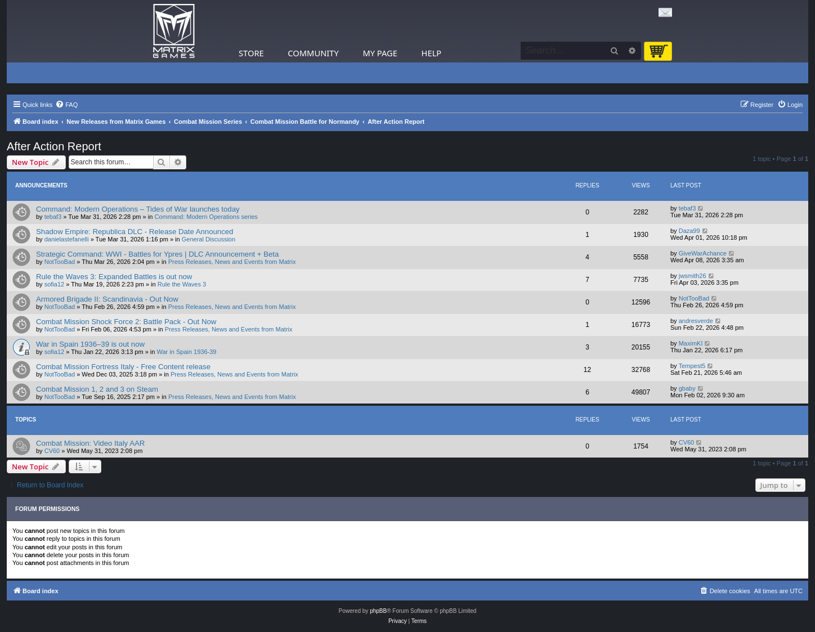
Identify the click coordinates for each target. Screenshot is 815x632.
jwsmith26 (692, 275)
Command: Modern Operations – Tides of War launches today (138, 209)
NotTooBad (59, 261)
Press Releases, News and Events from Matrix (232, 261)
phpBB (378, 611)
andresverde (696, 320)
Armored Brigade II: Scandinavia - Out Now (107, 299)
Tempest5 (692, 365)
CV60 (52, 450)
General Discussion (208, 239)
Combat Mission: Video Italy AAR (90, 443)
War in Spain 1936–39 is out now (90, 344)
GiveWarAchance (703, 253)
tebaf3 (53, 216)
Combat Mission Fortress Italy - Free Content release (123, 366)
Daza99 (689, 230)
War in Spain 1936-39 (187, 351)
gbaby (687, 388)
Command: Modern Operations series (205, 216)
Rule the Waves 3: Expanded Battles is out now (114, 276)
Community (313, 53)
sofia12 (54, 284)
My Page (379, 53)
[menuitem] (66, 104)
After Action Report (54, 146)
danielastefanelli (66, 239)
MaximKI (691, 343)
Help (432, 53)
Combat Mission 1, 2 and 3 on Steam (97, 389)
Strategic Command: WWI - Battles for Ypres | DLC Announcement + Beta (157, 254)
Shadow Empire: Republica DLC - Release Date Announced (134, 231)
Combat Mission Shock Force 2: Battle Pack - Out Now (126, 321)
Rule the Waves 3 (182, 284)
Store (251, 53)
